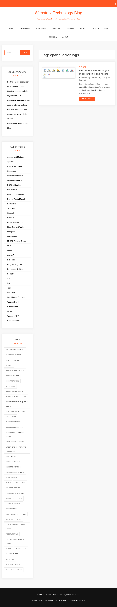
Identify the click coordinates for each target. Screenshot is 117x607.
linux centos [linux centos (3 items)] (11, 456)
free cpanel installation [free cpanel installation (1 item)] (15, 411)
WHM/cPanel (25, 28)
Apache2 (10, 162)
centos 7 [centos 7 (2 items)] (9, 365)
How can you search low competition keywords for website (17, 114)
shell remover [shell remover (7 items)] (11, 509)
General (53, 37)
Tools (9, 288)
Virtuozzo (11, 293)
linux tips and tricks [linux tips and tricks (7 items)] (13, 467)
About (65, 37)
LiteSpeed (70, 28)
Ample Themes (79, 600)
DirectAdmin (12, 190)
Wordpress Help (13, 321)
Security (56, 28)
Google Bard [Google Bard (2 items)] (11, 416)
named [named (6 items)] (8, 483)
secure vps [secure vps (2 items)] (10, 498)
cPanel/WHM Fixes (14, 180)
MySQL (83, 28)
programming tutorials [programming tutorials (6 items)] (15, 493)
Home (11, 28)
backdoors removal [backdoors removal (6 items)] (13, 355)
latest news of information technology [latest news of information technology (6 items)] (16, 449)
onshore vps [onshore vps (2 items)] (20, 483)
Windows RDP (13, 316)
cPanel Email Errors (15, 176)
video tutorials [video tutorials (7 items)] (12, 534)
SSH (106, 28)
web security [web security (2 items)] (21, 549)
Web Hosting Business (16, 297)
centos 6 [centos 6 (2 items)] (17, 360)
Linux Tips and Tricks (15, 227)
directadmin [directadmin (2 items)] (10, 386)
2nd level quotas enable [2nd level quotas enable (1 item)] (15, 349)
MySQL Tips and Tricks (16, 241)
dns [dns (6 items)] (24, 397)
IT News (10, 218)
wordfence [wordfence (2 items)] (10, 559)
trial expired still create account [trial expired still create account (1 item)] (15, 527)
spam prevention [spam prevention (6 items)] (12, 514)
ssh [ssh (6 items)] (24, 514)
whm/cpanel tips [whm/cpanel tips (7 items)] (12, 554)
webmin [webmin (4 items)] (8, 549)
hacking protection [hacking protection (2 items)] (13, 422)
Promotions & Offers (15, 269)
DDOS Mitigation (14, 185)
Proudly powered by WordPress (44, 600)
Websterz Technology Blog (58, 13)
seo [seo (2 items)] (20, 498)
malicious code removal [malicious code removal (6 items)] (15, 472)
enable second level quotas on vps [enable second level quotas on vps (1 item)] (16, 404)
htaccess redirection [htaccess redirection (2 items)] (14, 427)
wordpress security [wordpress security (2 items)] (14, 569)
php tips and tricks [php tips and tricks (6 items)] (13, 488)
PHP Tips (95, 28)
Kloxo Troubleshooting (16, 222)
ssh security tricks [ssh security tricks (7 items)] (13, 519)
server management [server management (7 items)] (13, 503)
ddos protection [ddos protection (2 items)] (12, 381)
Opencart (11, 250)
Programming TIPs (14, 264)
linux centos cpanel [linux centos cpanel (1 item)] (13, 462)
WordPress (41, 28)
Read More (87, 99)
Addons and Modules (15, 157)
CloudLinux (11, 171)
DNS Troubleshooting (15, 194)
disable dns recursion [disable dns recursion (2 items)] (14, 391)
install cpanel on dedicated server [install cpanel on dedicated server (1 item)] (16, 434)
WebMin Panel (13, 302)
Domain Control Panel (16, 199)
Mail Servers (12, 236)
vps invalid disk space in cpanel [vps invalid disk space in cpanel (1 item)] (15, 541)
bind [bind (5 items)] (7, 360)
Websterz (83, 78)
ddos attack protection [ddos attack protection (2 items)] (15, 370)
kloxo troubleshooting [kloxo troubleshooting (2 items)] (15, 442)
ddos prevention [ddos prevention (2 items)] (12, 376)
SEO (9, 279)
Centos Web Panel (14, 166)
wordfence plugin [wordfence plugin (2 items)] (13, 564)
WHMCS (10, 311)
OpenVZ (10, 255)
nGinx (9, 246)
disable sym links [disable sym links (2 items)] (12, 397)
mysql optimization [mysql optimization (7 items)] (13, 477)
